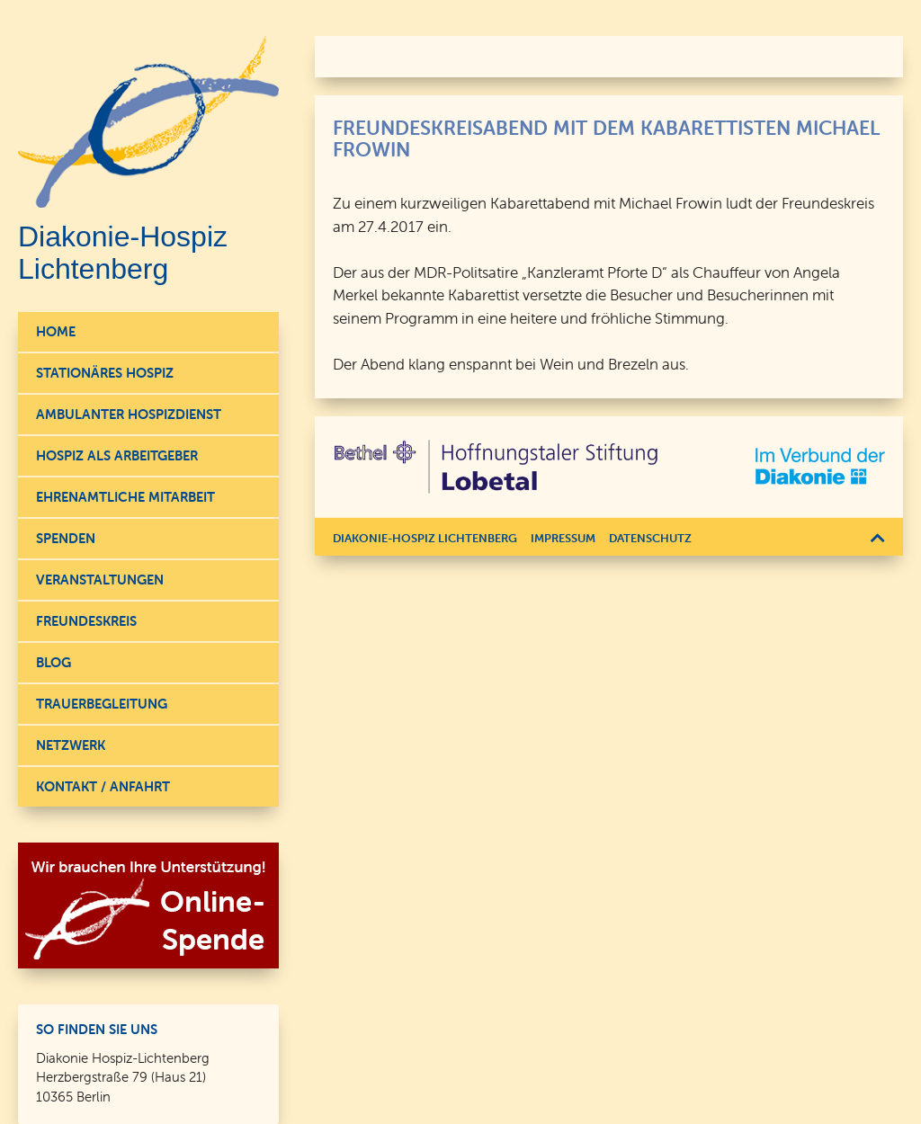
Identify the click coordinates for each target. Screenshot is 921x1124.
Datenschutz (650, 538)
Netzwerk (70, 745)
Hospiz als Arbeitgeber (117, 455)
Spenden (65, 538)
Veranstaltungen (100, 579)
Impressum (563, 538)
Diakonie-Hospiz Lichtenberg (425, 538)
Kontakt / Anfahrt (103, 786)
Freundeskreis (86, 620)
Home (56, 331)
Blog (53, 662)
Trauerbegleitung (101, 703)
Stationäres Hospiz (105, 372)
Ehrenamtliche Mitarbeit (125, 496)
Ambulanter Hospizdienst (128, 414)
